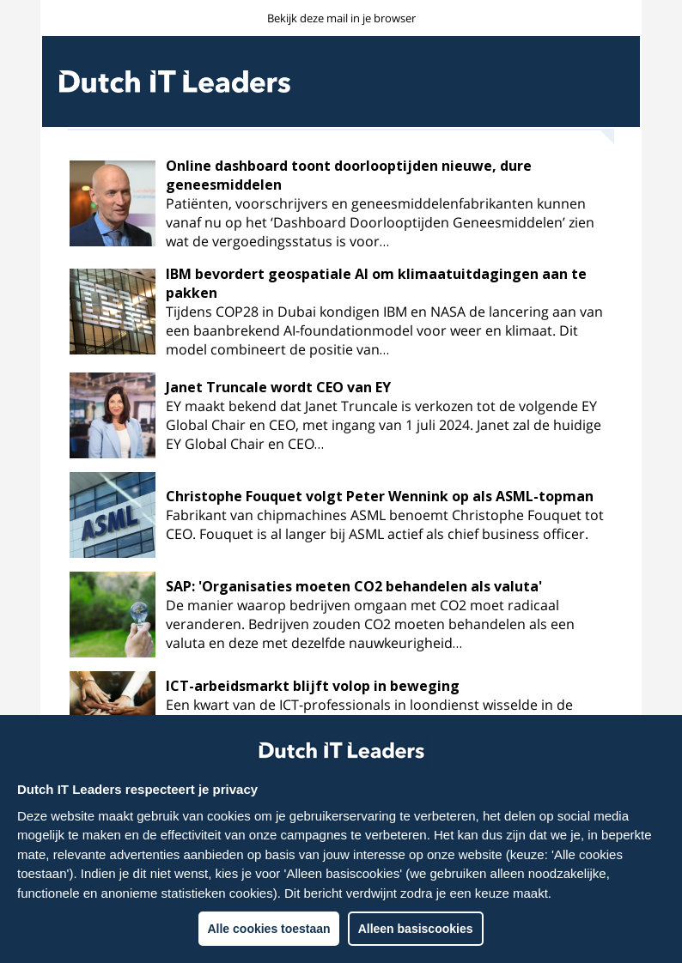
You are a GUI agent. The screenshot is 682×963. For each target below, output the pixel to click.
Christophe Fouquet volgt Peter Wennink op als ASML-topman (380, 496)
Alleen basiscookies (415, 929)
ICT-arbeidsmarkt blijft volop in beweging (313, 685)
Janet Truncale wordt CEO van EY (278, 387)
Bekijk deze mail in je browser (341, 18)
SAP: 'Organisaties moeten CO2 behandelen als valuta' (354, 586)
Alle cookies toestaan (268, 929)
